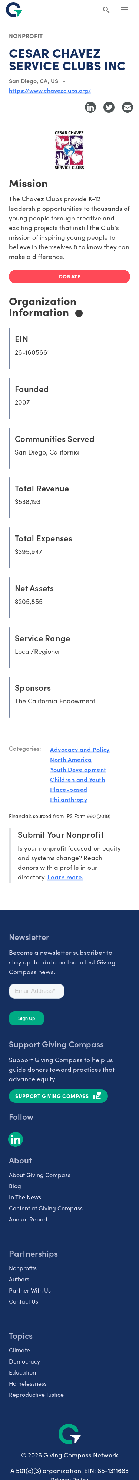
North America (71, 759)
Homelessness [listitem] (28, 1383)
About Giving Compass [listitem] (39, 1175)
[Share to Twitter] (109, 107)
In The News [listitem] (25, 1197)
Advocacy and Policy (80, 749)
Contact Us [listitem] (23, 1301)
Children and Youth (77, 779)
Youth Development (78, 769)
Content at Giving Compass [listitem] (46, 1208)
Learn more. (65, 876)
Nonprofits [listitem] (23, 1268)
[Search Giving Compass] (106, 10)
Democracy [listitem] (24, 1361)
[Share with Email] (127, 107)
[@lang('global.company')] (14, 9)
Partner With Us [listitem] (30, 1290)
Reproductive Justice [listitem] (36, 1394)
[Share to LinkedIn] (90, 107)
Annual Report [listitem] (28, 1219)
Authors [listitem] (19, 1279)
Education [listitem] (22, 1372)
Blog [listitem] (15, 1186)
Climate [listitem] (19, 1350)
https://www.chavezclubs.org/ (50, 90)
